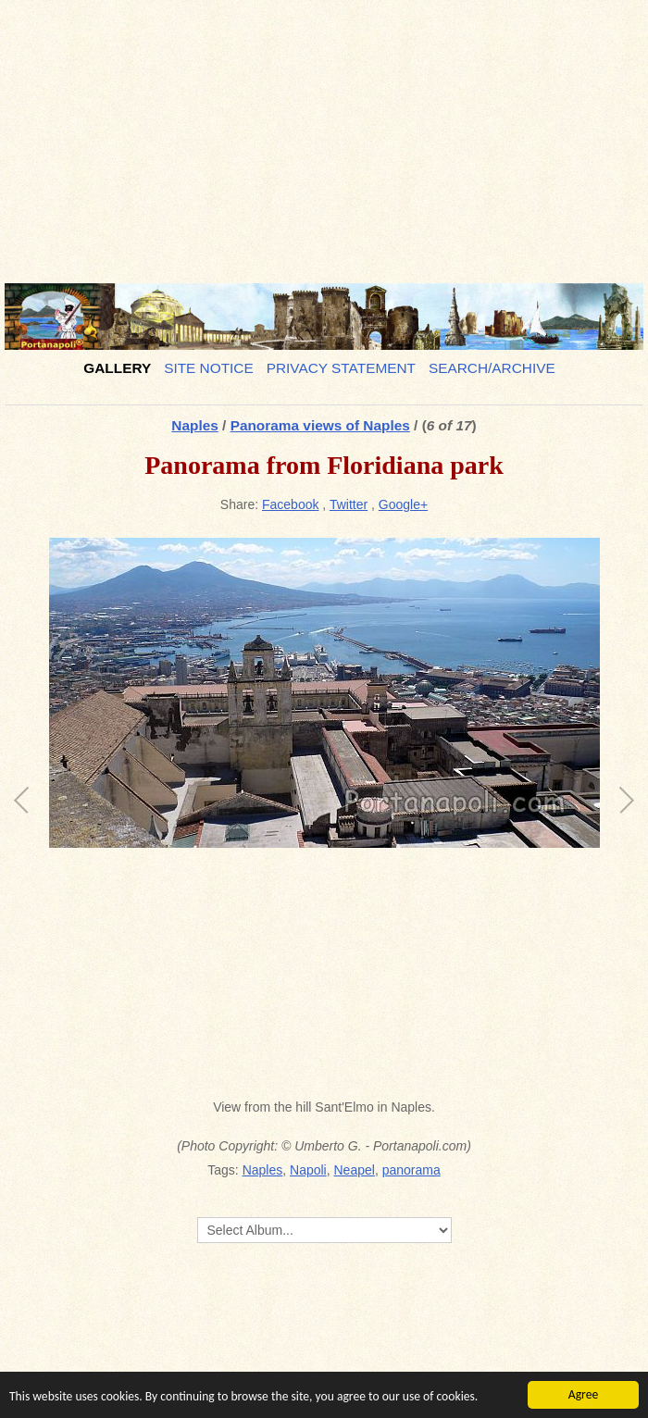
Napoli (308, 1170)
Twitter (349, 504)
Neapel (354, 1170)
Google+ (403, 504)
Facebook (290, 504)
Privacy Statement (341, 368)
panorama (411, 1170)
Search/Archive (492, 368)
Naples (194, 425)
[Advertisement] (324, 134)
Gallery (117, 368)
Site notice (209, 368)
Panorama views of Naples (320, 425)
